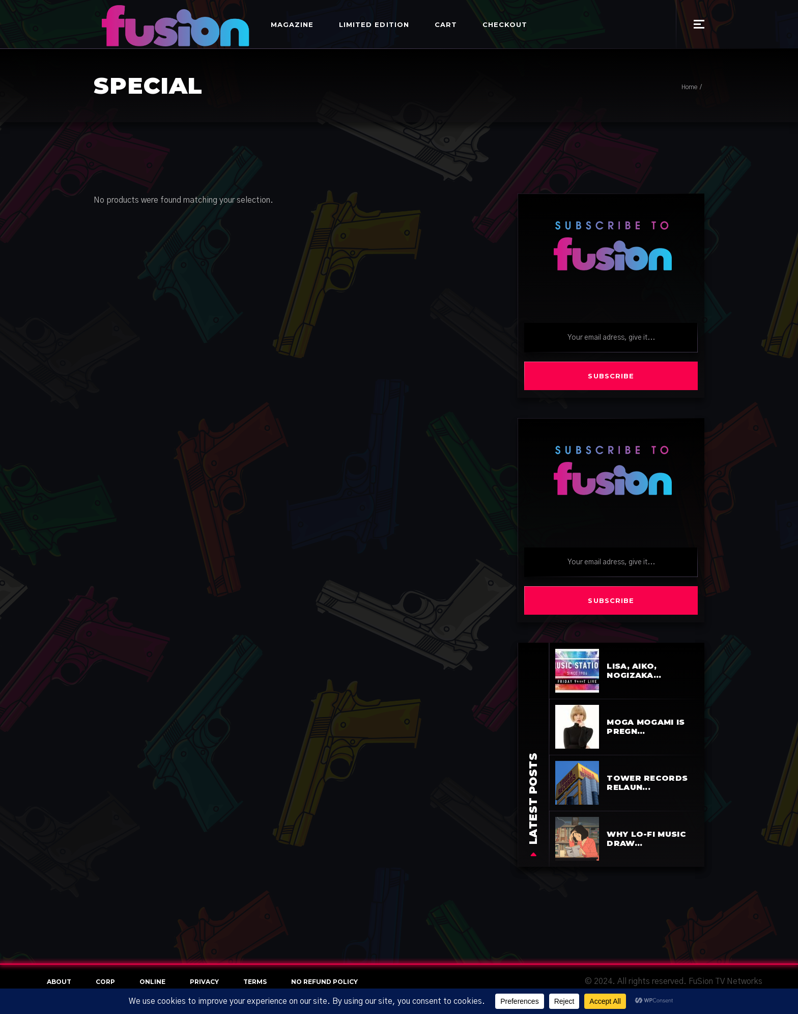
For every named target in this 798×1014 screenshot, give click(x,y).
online (152, 981)
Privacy (204, 981)
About (59, 981)
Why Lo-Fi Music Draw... (646, 838)
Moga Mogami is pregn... (646, 726)
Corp (105, 981)
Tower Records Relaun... (647, 782)
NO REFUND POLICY (324, 981)
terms (255, 981)
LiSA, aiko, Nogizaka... (634, 670)
